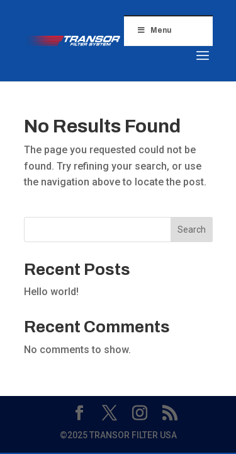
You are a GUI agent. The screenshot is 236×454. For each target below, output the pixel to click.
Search (191, 229)
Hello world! (51, 292)
